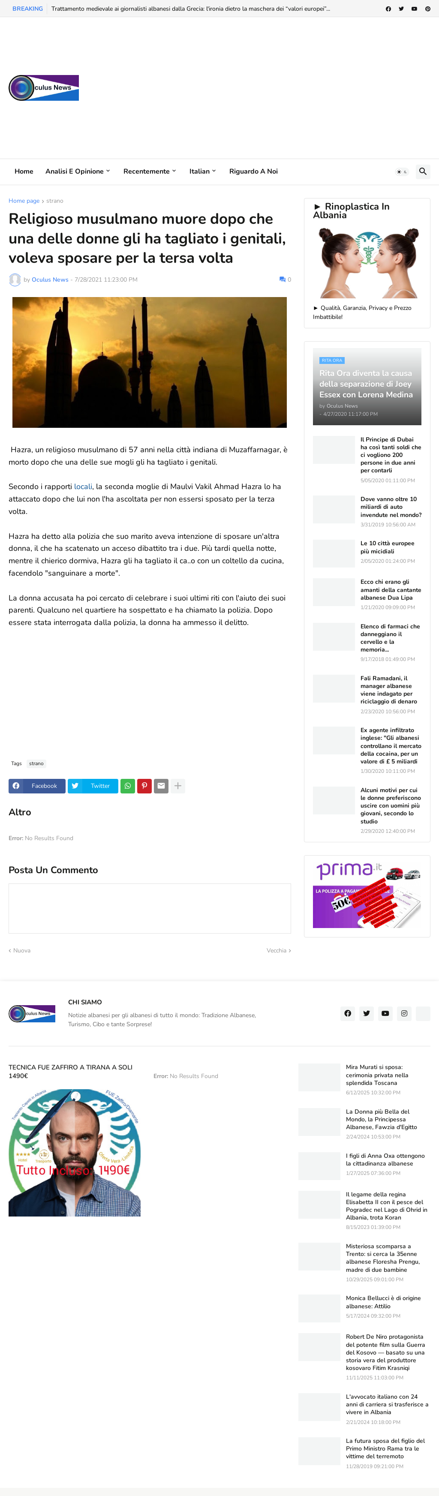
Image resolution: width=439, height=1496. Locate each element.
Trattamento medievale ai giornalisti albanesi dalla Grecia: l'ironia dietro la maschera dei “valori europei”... (190, 9)
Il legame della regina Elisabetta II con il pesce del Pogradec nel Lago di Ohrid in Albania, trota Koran (386, 1206)
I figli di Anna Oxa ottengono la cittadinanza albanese (385, 1160)
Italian (199, 171)
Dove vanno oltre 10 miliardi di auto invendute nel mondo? (391, 507)
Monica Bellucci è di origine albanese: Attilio (383, 1302)
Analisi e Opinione (74, 171)
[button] (402, 172)
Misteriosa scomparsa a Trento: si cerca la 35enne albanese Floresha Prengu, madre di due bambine (383, 1258)
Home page (24, 201)
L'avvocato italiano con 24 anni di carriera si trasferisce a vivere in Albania (387, 1404)
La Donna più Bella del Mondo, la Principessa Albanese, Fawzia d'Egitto (381, 1119)
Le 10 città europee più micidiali (388, 547)
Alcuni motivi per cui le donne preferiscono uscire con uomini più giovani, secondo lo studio (391, 806)
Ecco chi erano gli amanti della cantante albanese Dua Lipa (391, 589)
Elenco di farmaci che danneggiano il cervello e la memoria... (390, 638)
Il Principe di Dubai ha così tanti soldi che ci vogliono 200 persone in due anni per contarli (391, 455)
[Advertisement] (274, 88)
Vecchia (276, 950)
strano (54, 201)
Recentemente (146, 171)
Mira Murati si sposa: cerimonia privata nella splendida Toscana (377, 1075)
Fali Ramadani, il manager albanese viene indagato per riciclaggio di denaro (389, 690)
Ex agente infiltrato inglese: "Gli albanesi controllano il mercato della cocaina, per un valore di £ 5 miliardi (391, 746)
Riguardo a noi (253, 171)
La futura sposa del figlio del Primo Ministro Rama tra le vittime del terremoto (385, 1448)
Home (24, 171)
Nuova (21, 950)
